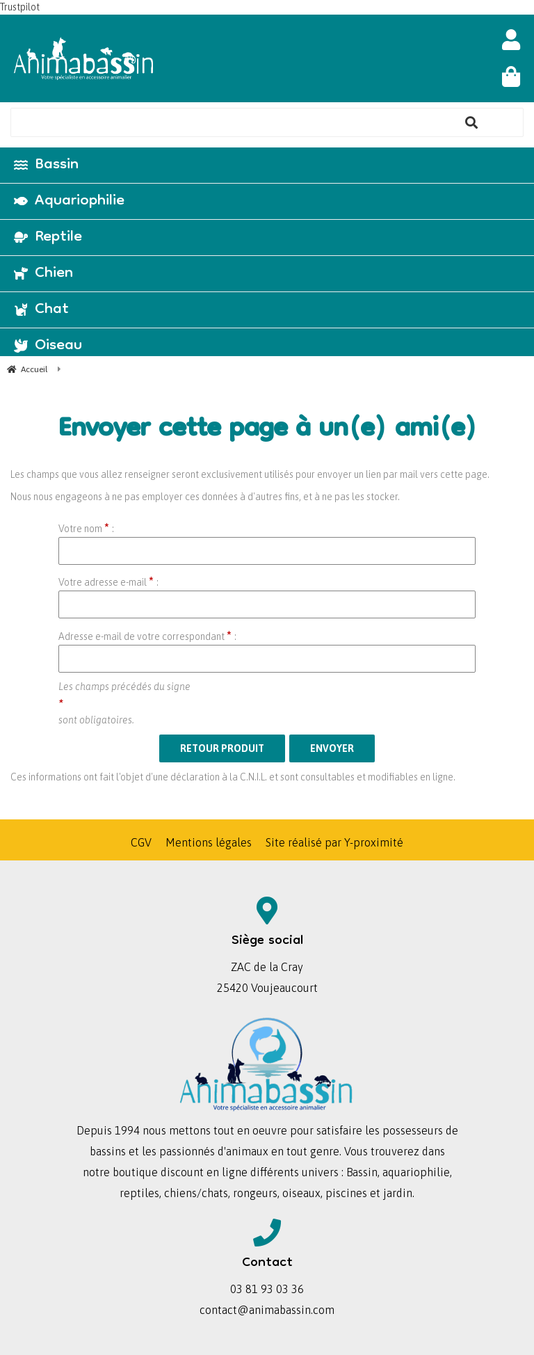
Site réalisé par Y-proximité (334, 842)
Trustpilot (20, 7)
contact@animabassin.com (267, 1310)
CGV (141, 842)
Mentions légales (208, 842)
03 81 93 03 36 (267, 1289)
